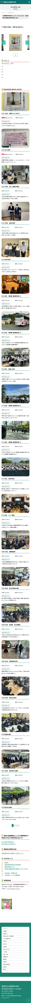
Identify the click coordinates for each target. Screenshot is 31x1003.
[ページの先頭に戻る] (29, 1001)
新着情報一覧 (5, 956)
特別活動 (4, 946)
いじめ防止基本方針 (6, 938)
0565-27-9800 (8, 991)
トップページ (5, 928)
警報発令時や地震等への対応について (13, 853)
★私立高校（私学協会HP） (9, 844)
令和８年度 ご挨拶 (8, 63)
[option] (15, 42)
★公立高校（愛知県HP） (8, 842)
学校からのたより (6, 949)
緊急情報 (4, 959)
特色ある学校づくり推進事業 (8, 936)
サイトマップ (6, 998)
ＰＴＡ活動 (5, 951)
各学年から (5, 944)
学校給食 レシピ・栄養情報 (12, 875)
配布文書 (4, 967)
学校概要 (4, 931)
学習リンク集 (5, 954)
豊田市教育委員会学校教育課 (13, 864)
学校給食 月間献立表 (11, 873)
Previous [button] (4, 43)
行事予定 (4, 961)
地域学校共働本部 (6, 964)
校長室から (5, 933)
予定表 (4, 969)
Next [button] (27, 43)
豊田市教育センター (10, 867)
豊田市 (6, 862)
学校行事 (4, 941)
